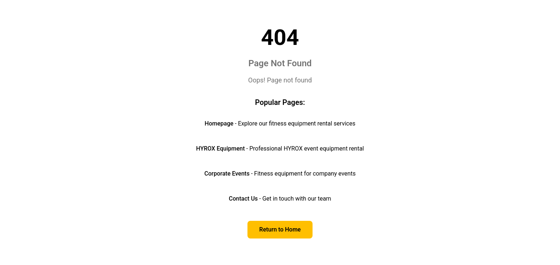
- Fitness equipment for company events (280, 173)
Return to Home (280, 229)
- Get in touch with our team (280, 198)
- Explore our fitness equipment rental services (280, 123)
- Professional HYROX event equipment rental (280, 148)
